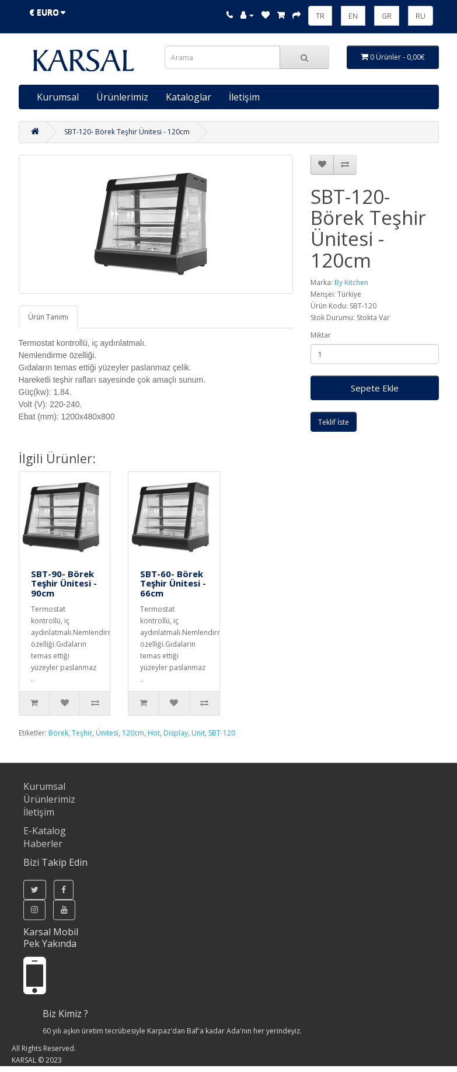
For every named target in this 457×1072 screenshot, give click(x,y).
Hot (154, 733)
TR (320, 16)
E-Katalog (44, 830)
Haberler (42, 843)
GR (387, 16)
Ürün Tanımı (48, 317)
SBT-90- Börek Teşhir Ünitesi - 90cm (64, 583)
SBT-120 (221, 733)
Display (175, 733)
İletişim (244, 97)
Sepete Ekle (375, 388)
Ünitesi (107, 733)
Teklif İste (333, 422)
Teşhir (82, 733)
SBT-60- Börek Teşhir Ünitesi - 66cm (173, 583)
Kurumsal (58, 97)
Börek (58, 733)
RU (420, 16)
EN (353, 16)
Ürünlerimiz (122, 97)
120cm (133, 733)
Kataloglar (188, 97)
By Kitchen (351, 282)
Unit (198, 733)
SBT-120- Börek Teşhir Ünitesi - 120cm (127, 132)
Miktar (321, 335)
